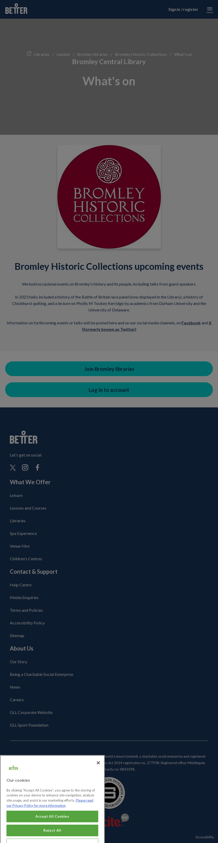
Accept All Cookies (52, 824)
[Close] (98, 770)
